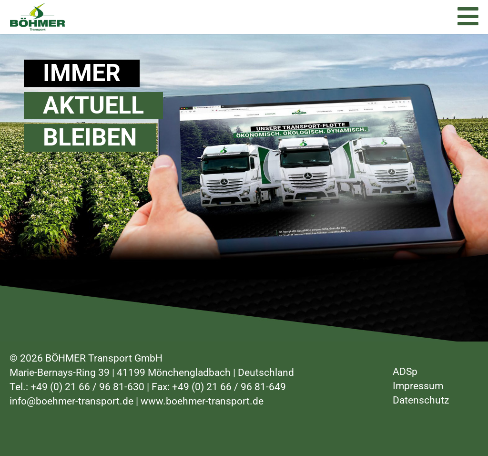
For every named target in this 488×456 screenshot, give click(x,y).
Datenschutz (421, 400)
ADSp (405, 371)
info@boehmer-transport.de (71, 401)
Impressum (418, 386)
